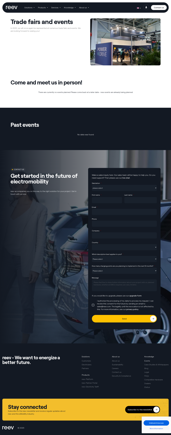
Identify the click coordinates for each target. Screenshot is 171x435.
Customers (86, 361)
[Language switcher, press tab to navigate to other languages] (139, 7)
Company (96, 231)
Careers (115, 368)
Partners (85, 368)
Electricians (86, 364)
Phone (94, 219)
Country (96, 242)
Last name (129, 195)
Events (147, 361)
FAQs (146, 376)
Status (147, 387)
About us (116, 361)
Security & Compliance (121, 376)
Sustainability (117, 364)
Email (95, 207)
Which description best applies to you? (107, 254)
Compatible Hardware (153, 379)
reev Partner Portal (89, 383)
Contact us (116, 372)
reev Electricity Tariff (90, 386)
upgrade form (135, 295)
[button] (30, 7)
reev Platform (87, 379)
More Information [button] (156, 428)
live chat (126, 178)
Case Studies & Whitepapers (156, 364)
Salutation (97, 183)
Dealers (147, 383)
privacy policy (132, 309)
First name (97, 195)
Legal (146, 372)
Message (95, 278)
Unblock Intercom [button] (156, 423)
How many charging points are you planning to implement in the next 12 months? (123, 266)
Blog (146, 368)
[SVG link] (12, 7)
